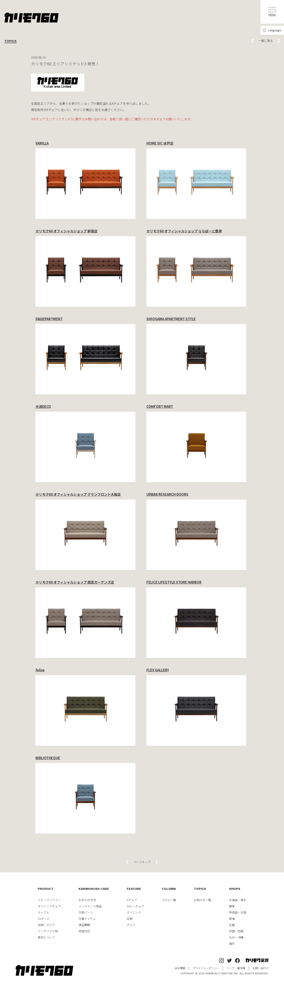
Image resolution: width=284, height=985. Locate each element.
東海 (232, 919)
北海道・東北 (237, 900)
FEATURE (134, 888)
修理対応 (84, 931)
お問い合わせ (260, 968)
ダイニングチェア (49, 906)
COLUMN (169, 888)
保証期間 (84, 925)
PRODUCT (45, 888)
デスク (131, 925)
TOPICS (200, 888)
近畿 (232, 925)
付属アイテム (87, 919)
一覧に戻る (266, 40)
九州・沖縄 (236, 937)
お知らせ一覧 (202, 900)
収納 (129, 919)
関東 (232, 906)
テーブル (43, 912)
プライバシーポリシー (206, 968)
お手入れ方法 (87, 900)
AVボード (44, 919)
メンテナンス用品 (90, 906)
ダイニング (134, 912)
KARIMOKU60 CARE (94, 888)
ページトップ (142, 861)
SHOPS (234, 888)
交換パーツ (86, 912)
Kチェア (132, 900)
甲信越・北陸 (237, 912)
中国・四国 (236, 931)
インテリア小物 (48, 931)
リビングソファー (49, 900)
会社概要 (180, 968)
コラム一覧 (169, 900)
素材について (46, 937)
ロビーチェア (135, 906)
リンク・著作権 (236, 968)
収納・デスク (46, 925)
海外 (232, 943)
